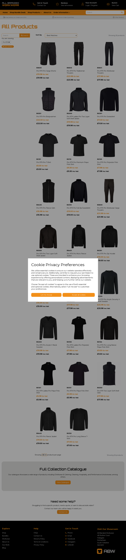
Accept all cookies (78, 295)
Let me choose (46, 295)
